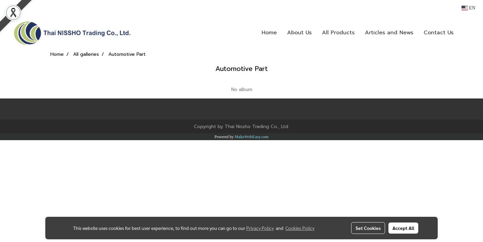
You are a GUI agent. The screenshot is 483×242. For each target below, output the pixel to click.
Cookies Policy (299, 228)
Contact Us (438, 33)
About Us (299, 33)
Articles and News (389, 33)
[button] (468, 32)
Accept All (403, 228)
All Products (338, 33)
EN (468, 7)
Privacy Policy (260, 228)
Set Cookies (368, 228)
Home (269, 33)
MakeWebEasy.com (252, 136)
